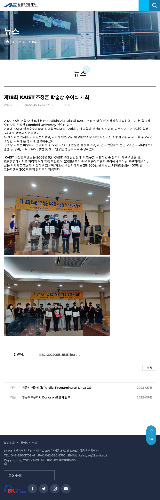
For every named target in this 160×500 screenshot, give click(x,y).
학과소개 (9, 443)
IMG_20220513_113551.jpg (57, 355)
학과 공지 (21, 42)
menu (144, 5)
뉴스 (34, 42)
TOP (151, 439)
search (154, 5)
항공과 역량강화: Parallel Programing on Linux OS (56, 387)
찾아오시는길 (28, 443)
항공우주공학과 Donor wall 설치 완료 (46, 397)
